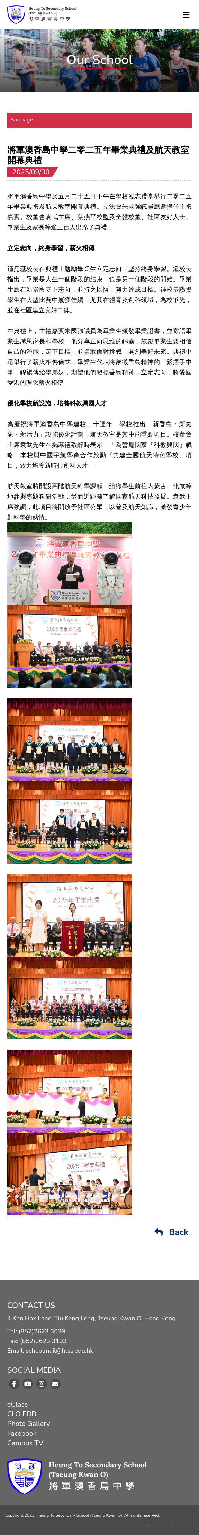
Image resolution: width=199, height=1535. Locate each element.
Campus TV (25, 1443)
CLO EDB (21, 1414)
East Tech (169, 1525)
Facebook (22, 1433)
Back (171, 1232)
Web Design (137, 1525)
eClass (17, 1404)
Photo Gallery (28, 1423)
